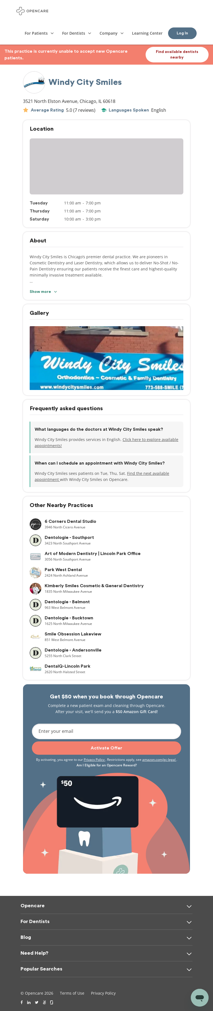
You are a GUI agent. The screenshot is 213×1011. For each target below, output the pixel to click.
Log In (182, 33)
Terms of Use (72, 993)
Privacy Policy (94, 759)
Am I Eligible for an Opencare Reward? (107, 765)
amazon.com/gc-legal (159, 759)
